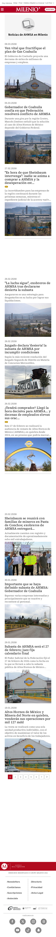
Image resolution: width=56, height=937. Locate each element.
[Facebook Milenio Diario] (12, 922)
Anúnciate (12, 898)
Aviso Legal (37, 893)
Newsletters (13, 882)
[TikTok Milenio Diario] (28, 930)
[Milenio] (28, 9)
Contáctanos (14, 887)
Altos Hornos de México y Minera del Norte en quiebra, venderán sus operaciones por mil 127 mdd (27, 717)
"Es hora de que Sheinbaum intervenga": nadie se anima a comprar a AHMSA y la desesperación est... (27, 177)
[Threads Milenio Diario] (44, 922)
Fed (20, 3)
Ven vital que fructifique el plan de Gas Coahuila (25, 50)
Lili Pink (49, 3)
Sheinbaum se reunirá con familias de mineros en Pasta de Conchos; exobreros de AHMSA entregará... (27, 523)
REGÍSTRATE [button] (50, 9)
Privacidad (36, 887)
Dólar (15, 3)
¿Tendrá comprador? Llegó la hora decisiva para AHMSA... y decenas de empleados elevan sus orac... (28, 413)
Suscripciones (14, 893)
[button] (2, 10)
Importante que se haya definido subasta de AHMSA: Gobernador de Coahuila (26, 587)
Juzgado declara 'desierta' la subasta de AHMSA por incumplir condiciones (26, 348)
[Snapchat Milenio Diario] (38, 930)
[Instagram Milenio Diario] (33, 922)
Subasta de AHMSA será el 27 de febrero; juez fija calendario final (27, 649)
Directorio (36, 882)
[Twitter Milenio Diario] (23, 922)
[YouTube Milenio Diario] (17, 930)
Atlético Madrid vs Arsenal (34, 3)
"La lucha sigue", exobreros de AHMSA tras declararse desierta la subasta (27, 286)
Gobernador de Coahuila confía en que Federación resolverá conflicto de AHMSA (27, 110)
